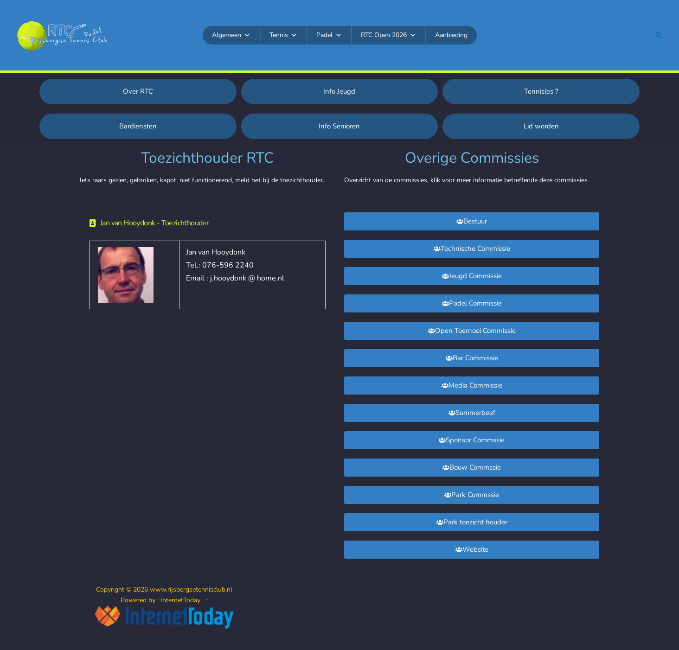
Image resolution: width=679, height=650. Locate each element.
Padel (329, 35)
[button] (658, 35)
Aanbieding (451, 35)
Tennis (283, 35)
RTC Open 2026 (388, 35)
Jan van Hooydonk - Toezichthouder (154, 223)
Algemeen (231, 35)
